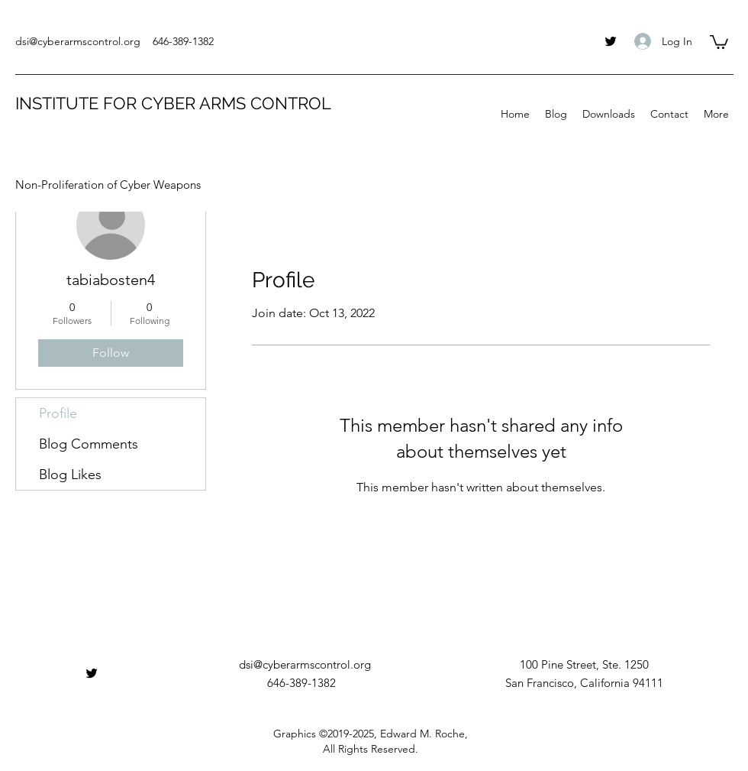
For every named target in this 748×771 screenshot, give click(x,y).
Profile (58, 413)
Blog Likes (70, 474)
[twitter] (610, 41)
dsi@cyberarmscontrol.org (77, 41)
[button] (719, 41)
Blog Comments (88, 444)
